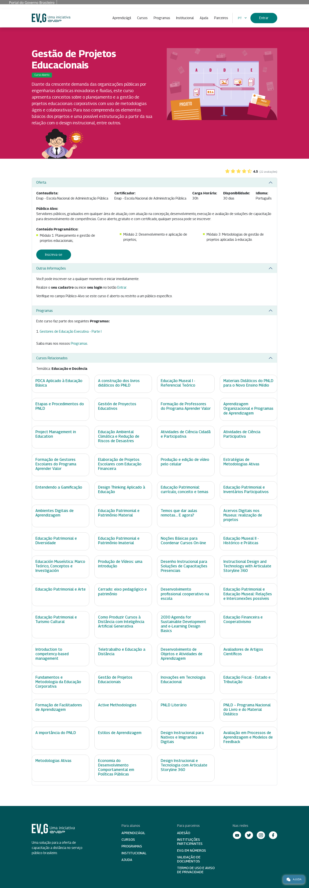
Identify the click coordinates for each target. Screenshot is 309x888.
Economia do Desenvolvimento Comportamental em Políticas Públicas (116, 767)
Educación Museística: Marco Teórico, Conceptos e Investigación (60, 566)
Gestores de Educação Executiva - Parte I (70, 331)
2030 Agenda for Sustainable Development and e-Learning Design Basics (183, 624)
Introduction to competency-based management (52, 654)
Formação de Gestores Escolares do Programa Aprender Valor (55, 464)
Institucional (185, 18)
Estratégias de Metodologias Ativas (241, 461)
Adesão (183, 833)
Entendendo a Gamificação (58, 487)
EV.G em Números (191, 850)
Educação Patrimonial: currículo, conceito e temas (184, 489)
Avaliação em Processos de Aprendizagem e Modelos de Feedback (248, 737)
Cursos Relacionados (52, 358)
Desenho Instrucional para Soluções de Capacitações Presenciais (184, 566)
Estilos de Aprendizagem (119, 732)
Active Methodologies (117, 705)
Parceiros (221, 18)
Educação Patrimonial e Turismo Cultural (56, 619)
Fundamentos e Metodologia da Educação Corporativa (58, 681)
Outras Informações (51, 268)
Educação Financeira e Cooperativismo (243, 619)
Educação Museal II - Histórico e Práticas (241, 540)
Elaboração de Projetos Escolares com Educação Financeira (119, 464)
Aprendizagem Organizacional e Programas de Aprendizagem (248, 408)
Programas (162, 18)
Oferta (41, 182)
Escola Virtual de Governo (51, 18)
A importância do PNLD (55, 732)
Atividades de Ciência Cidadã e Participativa (186, 434)
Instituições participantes (190, 842)
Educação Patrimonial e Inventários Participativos (246, 489)
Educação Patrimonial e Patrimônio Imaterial (118, 540)
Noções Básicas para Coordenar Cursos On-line (183, 540)
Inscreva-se (53, 255)
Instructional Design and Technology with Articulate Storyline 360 (247, 566)
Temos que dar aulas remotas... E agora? (179, 512)
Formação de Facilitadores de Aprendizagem (58, 707)
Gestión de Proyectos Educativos (117, 406)
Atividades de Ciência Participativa (241, 434)
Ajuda (204, 18)
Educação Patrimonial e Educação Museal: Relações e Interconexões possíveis (247, 593)
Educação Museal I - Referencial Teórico (178, 382)
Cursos (142, 18)
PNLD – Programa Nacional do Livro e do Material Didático (247, 709)
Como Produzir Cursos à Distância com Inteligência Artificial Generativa (121, 621)
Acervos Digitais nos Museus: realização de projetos (242, 515)
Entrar (263, 18)
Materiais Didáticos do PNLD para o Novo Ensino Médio (248, 382)
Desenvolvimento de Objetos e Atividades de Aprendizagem (181, 654)
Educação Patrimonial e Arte (60, 589)
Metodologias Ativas (53, 760)
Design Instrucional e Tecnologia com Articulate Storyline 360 (184, 765)
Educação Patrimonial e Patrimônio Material (118, 512)
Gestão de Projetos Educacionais (115, 679)
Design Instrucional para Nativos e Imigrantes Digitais (182, 737)
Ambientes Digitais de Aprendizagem (54, 512)
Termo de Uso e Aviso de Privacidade (196, 870)
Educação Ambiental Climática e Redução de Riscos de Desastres (118, 436)
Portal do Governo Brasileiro (32, 2)
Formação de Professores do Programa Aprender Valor (186, 406)
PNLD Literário (174, 705)
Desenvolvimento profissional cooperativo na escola (185, 593)
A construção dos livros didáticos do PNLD (119, 382)
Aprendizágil (121, 18)
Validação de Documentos (188, 859)
